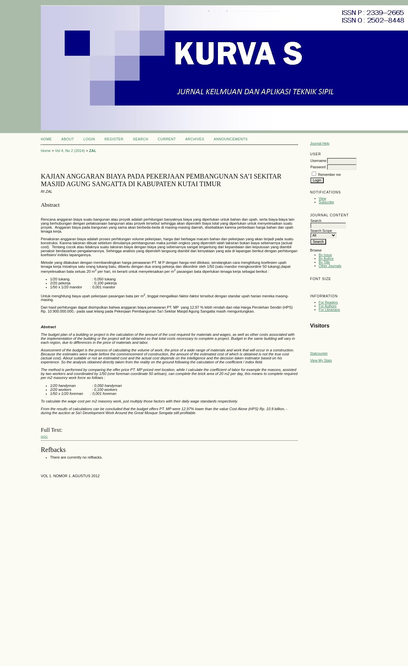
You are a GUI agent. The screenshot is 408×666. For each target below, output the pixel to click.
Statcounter (319, 353)
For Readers (328, 302)
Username (318, 161)
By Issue (325, 255)
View (322, 198)
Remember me (329, 175)
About (67, 139)
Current (167, 139)
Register (113, 139)
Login (89, 139)
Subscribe (326, 202)
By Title (324, 262)
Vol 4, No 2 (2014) (70, 151)
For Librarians (329, 310)
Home (46, 139)
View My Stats (321, 360)
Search (140, 139)
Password (318, 167)
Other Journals (330, 266)
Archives (194, 139)
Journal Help (319, 143)
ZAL (93, 151)
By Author (326, 258)
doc (44, 436)
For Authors (328, 306)
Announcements (231, 139)
